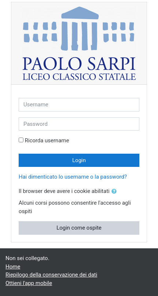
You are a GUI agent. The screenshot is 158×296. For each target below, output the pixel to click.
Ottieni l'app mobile (28, 283)
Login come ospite (78, 227)
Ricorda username (47, 140)
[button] (115, 191)
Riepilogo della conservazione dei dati (51, 274)
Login (79, 160)
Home (12, 266)
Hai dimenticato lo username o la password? (73, 176)
